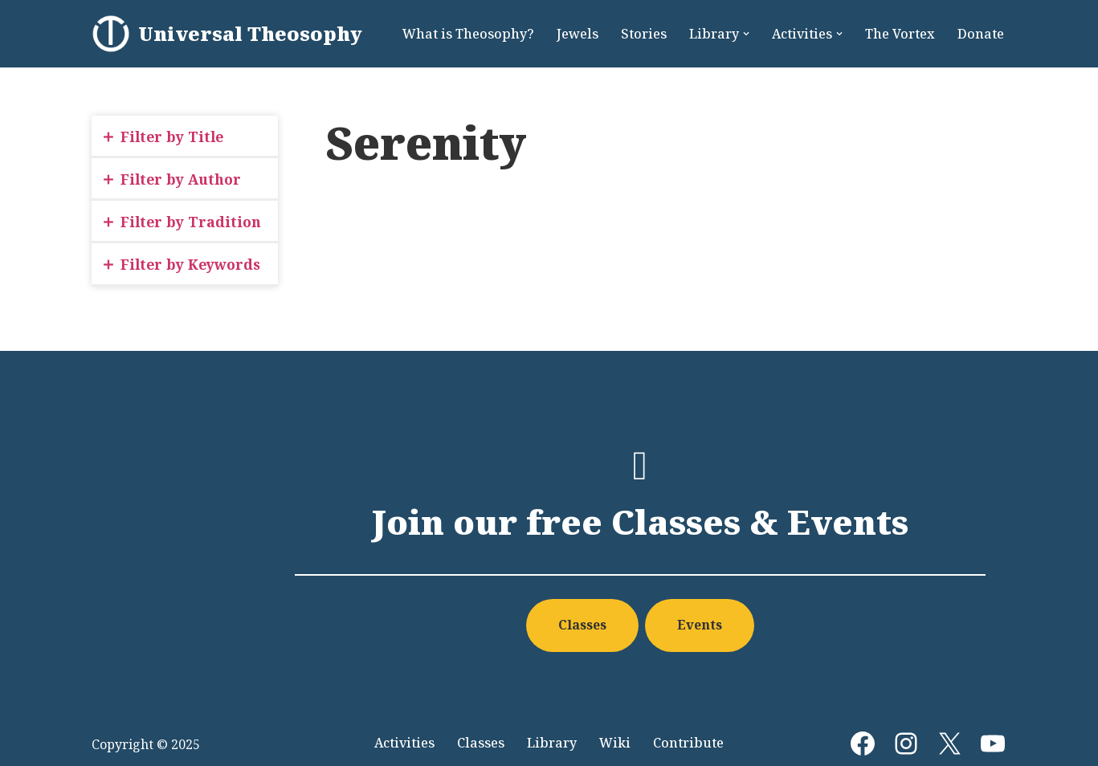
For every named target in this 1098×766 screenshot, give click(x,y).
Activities (404, 743)
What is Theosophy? (468, 34)
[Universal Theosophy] (227, 33)
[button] (746, 34)
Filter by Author (180, 179)
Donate (980, 34)
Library (552, 743)
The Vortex (900, 34)
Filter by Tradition (190, 221)
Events (699, 625)
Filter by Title (171, 136)
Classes (582, 625)
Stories (644, 34)
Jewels (577, 34)
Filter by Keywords (190, 264)
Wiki (615, 743)
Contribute (688, 743)
